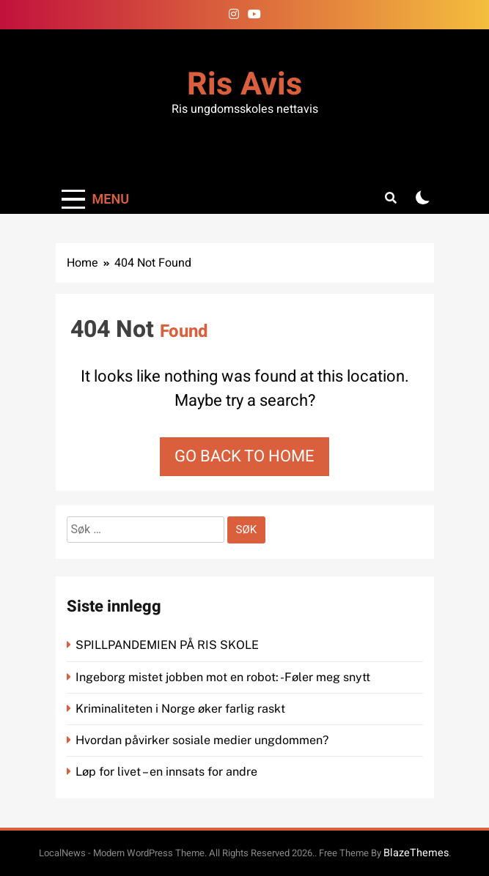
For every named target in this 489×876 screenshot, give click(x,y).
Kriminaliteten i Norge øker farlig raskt (182, 709)
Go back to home (244, 456)
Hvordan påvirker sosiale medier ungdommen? (202, 740)
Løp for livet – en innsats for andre (166, 772)
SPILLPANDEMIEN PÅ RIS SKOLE (169, 645)
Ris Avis (244, 85)
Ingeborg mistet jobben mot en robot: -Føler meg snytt (224, 677)
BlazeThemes (416, 853)
